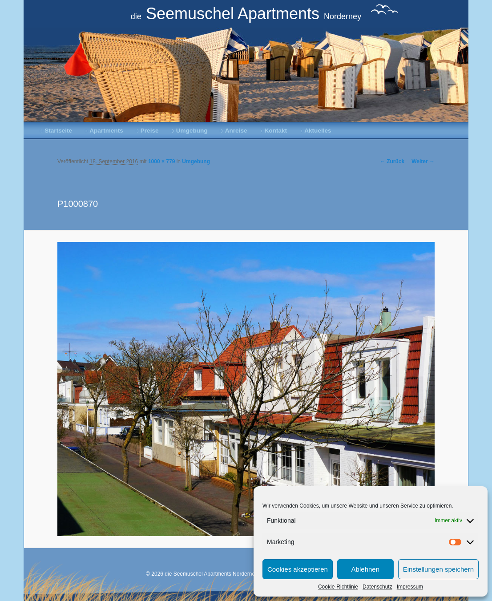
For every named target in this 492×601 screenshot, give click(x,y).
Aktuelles (317, 130)
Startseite (58, 130)
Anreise (236, 130)
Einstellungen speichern (438, 569)
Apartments (106, 130)
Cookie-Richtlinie (338, 587)
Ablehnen (365, 569)
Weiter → (423, 161)
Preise (150, 130)
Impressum (410, 587)
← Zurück (392, 161)
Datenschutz (377, 587)
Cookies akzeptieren (297, 569)
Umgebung (192, 130)
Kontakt (276, 130)
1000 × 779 (161, 161)
